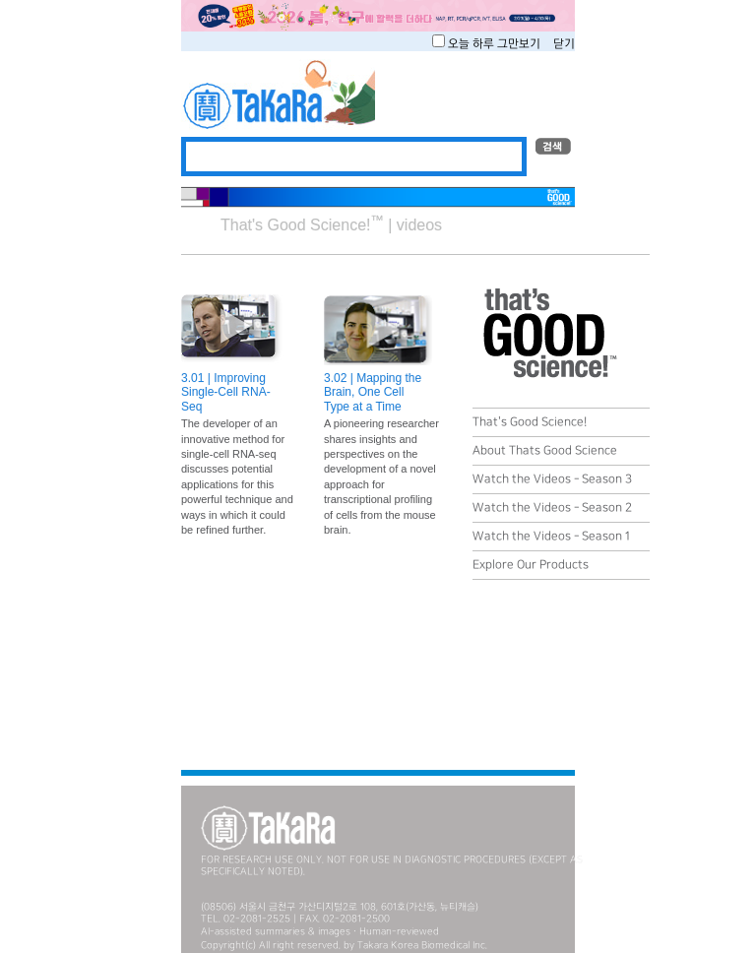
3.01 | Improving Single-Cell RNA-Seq (226, 392)
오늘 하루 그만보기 (495, 43)
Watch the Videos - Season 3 (552, 479)
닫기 (564, 43)
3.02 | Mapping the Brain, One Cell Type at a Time (372, 392)
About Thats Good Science (544, 450)
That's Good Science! (529, 421)
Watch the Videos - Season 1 (551, 536)
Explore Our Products (530, 564)
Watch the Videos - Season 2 (552, 507)
